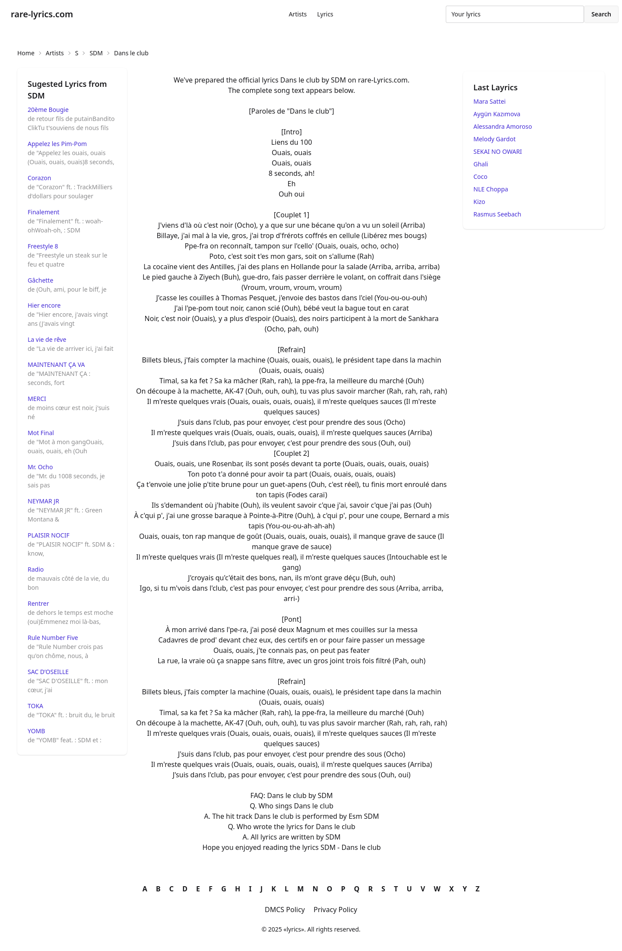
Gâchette (40, 280)
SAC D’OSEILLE (48, 672)
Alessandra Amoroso (502, 126)
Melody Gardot (494, 139)
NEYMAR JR (43, 501)
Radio (36, 569)
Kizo (479, 201)
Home (26, 53)
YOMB (36, 731)
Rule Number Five (53, 637)
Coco (480, 176)
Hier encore (44, 305)
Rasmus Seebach (497, 214)
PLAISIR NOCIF (49, 535)
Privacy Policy (335, 909)
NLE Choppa (490, 189)
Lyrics (325, 14)
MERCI (37, 398)
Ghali (480, 164)
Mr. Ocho (40, 467)
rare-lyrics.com (42, 14)
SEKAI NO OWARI (497, 151)
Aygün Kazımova (496, 114)
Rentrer (38, 603)
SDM (96, 53)
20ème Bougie (48, 109)
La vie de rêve (47, 339)
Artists (298, 14)
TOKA (35, 706)
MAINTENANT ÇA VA (56, 364)
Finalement (44, 212)
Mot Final (41, 433)
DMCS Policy (285, 909)
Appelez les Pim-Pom (57, 144)
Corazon (39, 178)
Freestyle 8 (43, 246)
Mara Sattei (489, 101)
